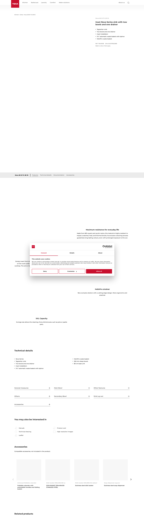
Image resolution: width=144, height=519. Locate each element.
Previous (13, 439)
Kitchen (25, 2)
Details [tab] (72, 253)
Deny (45, 271)
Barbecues (34, 2)
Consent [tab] (44, 253)
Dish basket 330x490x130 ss (55, 443)
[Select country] (132, 2)
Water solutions (64, 2)
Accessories (70, 135)
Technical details (45, 135)
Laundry (44, 2)
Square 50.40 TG (110, 504)
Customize (72, 271)
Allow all (99, 271)
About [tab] (100, 253)
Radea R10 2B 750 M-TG (25, 504)
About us (122, 2)
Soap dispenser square (112, 443)
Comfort (53, 2)
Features (35, 135)
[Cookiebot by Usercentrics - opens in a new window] (104, 246)
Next (131, 439)
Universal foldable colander (26, 443)
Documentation (59, 135)
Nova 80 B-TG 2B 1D (21, 135)
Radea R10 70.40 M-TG (54, 504)
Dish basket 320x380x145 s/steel (86, 443)
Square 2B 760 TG (81, 504)
